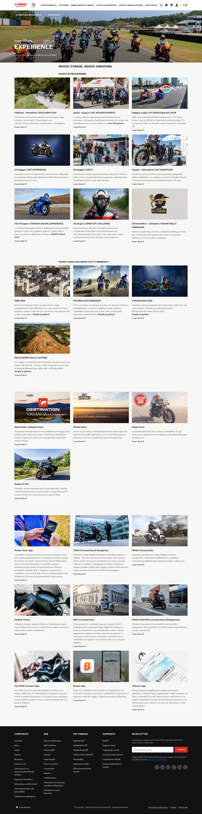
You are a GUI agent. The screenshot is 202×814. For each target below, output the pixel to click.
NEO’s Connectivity (83, 619)
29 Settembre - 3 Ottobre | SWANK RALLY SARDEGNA (154, 225)
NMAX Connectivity (142, 550)
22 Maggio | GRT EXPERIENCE (30, 169)
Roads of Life (21, 483)
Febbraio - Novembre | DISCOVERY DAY (35, 112)
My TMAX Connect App (26, 685)
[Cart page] (171, 5)
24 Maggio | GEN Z (83, 169)
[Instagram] (157, 767)
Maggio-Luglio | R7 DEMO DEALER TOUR (154, 112)
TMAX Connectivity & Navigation (90, 550)
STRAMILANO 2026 (142, 300)
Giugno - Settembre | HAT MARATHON (152, 169)
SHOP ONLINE (151, 5)
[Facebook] (162, 767)
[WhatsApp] (179, 767)
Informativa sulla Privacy (157, 759)
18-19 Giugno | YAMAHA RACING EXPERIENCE (38, 223)
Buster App (79, 685)
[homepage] (20, 5)
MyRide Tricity (22, 619)
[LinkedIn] (174, 767)
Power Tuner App (23, 550)
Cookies (173, 807)
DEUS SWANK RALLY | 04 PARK (30, 357)
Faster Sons (138, 426)
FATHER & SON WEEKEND (87, 300)
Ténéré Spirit (80, 426)
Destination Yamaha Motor (29, 426)
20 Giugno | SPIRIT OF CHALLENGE (91, 223)
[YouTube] (185, 767)
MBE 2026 (19, 300)
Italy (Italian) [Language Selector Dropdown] (23, 807)
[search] (161, 5)
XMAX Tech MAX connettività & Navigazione (156, 619)
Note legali (183, 807)
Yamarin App (139, 685)
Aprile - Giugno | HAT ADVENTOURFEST (94, 112)
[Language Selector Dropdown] (185, 5)
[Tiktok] (168, 767)
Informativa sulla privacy (158, 807)
